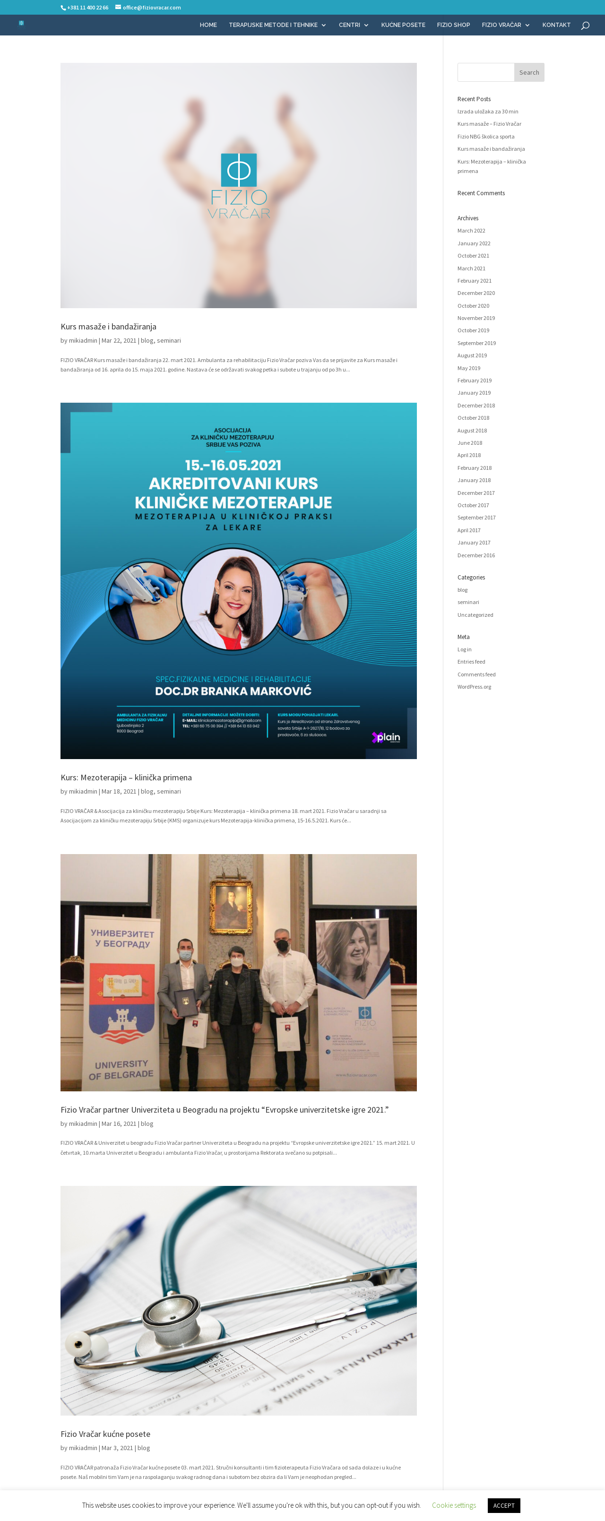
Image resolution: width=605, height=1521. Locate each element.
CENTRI (349, 25)
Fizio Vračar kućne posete (105, 1433)
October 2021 (473, 255)
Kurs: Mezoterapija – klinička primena (126, 777)
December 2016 (476, 555)
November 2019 (476, 317)
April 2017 (469, 530)
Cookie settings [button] (454, 1505)
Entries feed (471, 661)
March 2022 (471, 230)
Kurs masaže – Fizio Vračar (489, 123)
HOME (208, 25)
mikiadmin (83, 340)
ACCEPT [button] (504, 1506)
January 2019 (474, 392)
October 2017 (473, 505)
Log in (465, 649)
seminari (169, 340)
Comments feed (477, 674)
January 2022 (474, 243)
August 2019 (472, 355)
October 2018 (473, 417)
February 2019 (475, 380)
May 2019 (469, 368)
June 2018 (470, 442)
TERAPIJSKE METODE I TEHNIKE (273, 25)
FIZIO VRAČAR (501, 25)
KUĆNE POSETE (403, 25)
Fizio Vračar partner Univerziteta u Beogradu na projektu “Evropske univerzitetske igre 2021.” (224, 1109)
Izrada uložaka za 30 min (488, 111)
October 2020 (473, 305)
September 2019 (477, 342)
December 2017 (476, 492)
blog (147, 340)
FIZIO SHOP (453, 25)
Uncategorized (475, 614)
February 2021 (475, 280)
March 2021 (471, 268)
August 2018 (472, 430)
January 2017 (474, 542)
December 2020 (476, 292)
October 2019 (473, 330)
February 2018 (475, 467)
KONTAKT (557, 25)
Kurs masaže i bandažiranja (108, 326)
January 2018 (474, 480)
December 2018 (476, 405)
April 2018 (469, 454)
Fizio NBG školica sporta (486, 136)
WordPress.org (474, 686)
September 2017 (477, 517)
